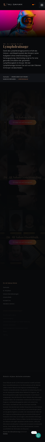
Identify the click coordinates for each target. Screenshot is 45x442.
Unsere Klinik (7, 297)
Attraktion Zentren (8, 304)
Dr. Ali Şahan (7, 290)
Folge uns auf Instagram (22, 122)
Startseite (6, 287)
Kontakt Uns (7, 300)
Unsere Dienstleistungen (11, 294)
